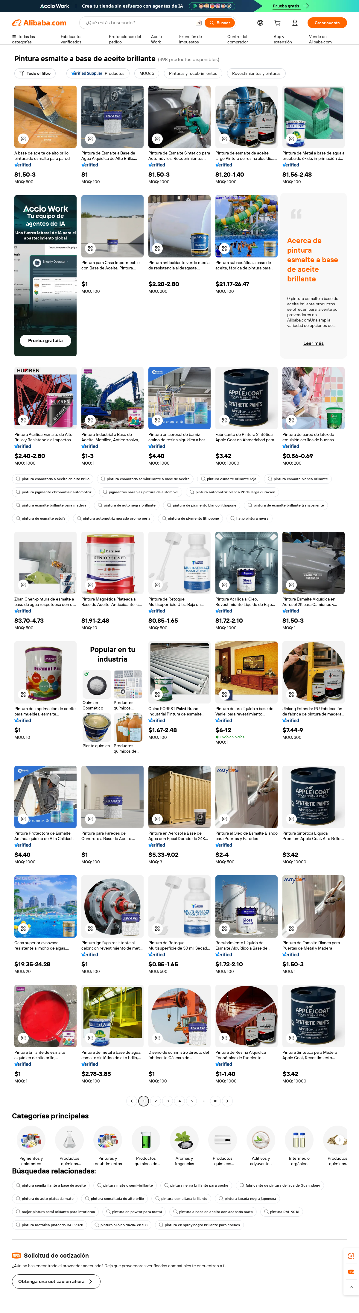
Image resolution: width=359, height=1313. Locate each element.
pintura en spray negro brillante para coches (199, 1225)
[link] (351, 1256)
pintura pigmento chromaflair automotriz (54, 492)
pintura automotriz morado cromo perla (113, 518)
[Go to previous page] (131, 1101)
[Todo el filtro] (35, 73)
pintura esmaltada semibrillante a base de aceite (145, 479)
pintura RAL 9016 (281, 1211)
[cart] (278, 23)
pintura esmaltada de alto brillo (114, 1198)
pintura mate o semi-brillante (125, 1185)
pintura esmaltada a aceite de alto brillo (52, 479)
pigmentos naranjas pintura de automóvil (140, 492)
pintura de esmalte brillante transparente (286, 505)
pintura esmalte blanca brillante (298, 479)
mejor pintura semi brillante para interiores (55, 1211)
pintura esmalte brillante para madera (51, 505)
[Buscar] (220, 23)
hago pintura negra (249, 518)
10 (215, 1101)
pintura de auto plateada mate (45, 1198)
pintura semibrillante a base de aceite (51, 1185)
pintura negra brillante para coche (196, 1185)
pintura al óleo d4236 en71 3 (121, 1225)
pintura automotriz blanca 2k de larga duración (232, 492)
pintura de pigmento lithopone (190, 518)
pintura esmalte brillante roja (228, 479)
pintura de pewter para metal (134, 1211)
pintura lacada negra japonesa (247, 1198)
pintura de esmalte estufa (41, 518)
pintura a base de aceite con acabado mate (213, 1211)
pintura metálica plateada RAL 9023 (49, 1225)
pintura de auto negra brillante (127, 505)
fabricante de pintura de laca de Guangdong (280, 1185)
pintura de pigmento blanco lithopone (201, 505)
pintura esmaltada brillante (181, 1198)
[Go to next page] (227, 1101)
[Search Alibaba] (138, 22)
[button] (198, 22)
